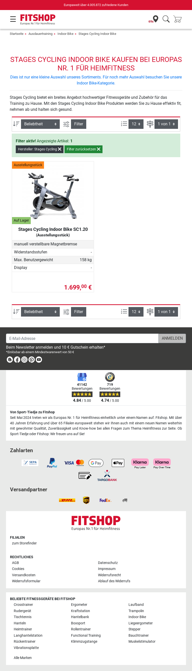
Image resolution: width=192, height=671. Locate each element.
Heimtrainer (23, 629)
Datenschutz (108, 563)
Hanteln (20, 623)
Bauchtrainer (138, 635)
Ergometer (79, 605)
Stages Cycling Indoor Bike (97, 34)
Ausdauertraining (40, 34)
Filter (78, 124)
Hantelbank (80, 617)
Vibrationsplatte (26, 648)
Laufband (136, 605)
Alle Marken (23, 658)
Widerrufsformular (26, 581)
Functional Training (86, 635)
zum (24, 543)
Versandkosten (24, 575)
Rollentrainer (81, 629)
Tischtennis (23, 617)
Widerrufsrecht (109, 575)
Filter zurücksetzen (83, 149)
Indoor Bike (66, 34)
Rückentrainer (25, 641)
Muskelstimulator (142, 641)
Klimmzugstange (84, 641)
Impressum (107, 569)
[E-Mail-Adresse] (82, 338)
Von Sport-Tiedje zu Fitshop (32, 412)
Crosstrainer (23, 605)
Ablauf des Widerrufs (114, 581)
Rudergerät (22, 611)
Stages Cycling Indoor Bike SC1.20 (53, 232)
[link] (9, 360)
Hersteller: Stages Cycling (39, 149)
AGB (15, 563)
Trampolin (136, 611)
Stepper (134, 629)
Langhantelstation (28, 635)
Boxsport (78, 623)
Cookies (18, 569)
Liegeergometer (140, 623)
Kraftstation (80, 611)
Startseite (17, 34)
